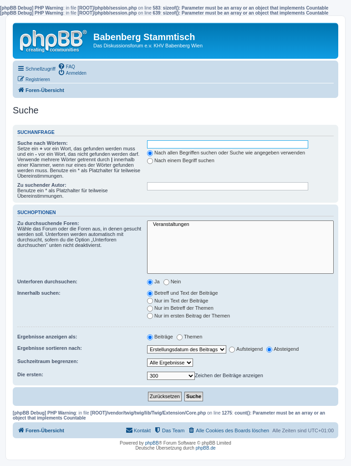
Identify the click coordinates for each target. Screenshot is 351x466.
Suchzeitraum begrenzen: (47, 361)
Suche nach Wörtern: (42, 143)
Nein (172, 281)
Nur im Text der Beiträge (177, 300)
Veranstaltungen (240, 224)
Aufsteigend (246, 349)
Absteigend (282, 349)
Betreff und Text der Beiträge (182, 293)
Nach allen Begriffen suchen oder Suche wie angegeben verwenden (226, 152)
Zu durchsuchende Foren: (48, 223)
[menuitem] (66, 66)
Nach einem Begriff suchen (180, 160)
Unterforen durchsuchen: (47, 281)
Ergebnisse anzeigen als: (47, 336)
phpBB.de (206, 448)
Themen (189, 336)
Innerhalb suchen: (39, 293)
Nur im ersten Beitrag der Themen (188, 315)
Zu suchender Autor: (41, 185)
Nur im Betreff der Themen (180, 308)
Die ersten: (30, 374)
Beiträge (160, 336)
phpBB (152, 443)
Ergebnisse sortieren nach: (49, 348)
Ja (153, 281)
